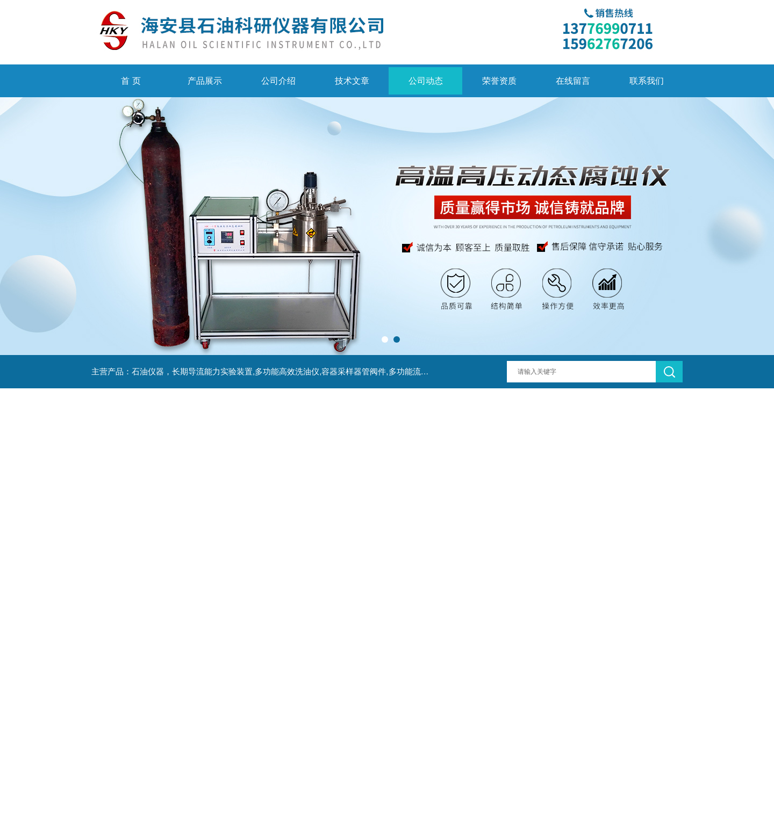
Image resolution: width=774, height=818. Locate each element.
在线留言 (573, 80)
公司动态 (425, 80)
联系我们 (646, 80)
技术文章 (352, 80)
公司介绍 (278, 80)
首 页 (130, 80)
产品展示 (205, 80)
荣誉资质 (499, 80)
